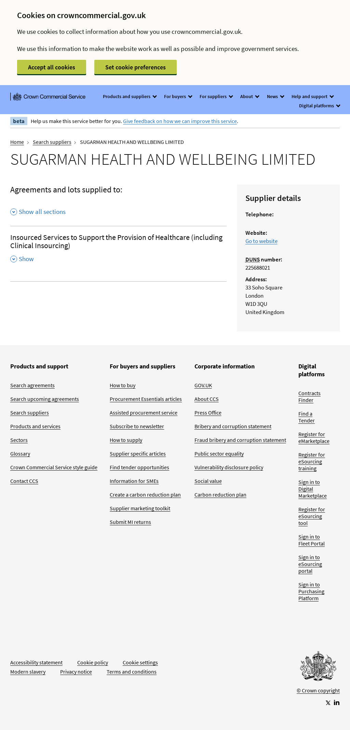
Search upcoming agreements (44, 398)
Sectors (19, 439)
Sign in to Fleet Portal (311, 540)
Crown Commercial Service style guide (53, 467)
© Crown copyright (318, 690)
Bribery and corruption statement (232, 426)
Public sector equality (219, 453)
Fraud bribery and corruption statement (240, 439)
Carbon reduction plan (220, 494)
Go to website (261, 241)
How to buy (122, 385)
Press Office (207, 412)
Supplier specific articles (138, 453)
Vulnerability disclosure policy (228, 467)
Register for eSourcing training (311, 461)
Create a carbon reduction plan (145, 494)
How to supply (126, 439)
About (249, 96)
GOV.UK (203, 385)
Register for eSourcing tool (311, 516)
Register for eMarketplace (313, 437)
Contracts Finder (309, 396)
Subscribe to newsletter (137, 426)
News (275, 96)
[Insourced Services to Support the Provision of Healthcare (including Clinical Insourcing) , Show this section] (118, 250)
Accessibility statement (36, 662)
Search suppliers (52, 141)
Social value (208, 480)
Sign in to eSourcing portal (310, 564)
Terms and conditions (132, 671)
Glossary (20, 453)
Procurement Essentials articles (146, 398)
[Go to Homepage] (318, 668)
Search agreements (32, 385)
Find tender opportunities (139, 467)
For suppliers (216, 96)
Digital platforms (319, 106)
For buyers (178, 96)
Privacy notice (76, 671)
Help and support (312, 96)
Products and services (35, 426)
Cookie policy (92, 662)
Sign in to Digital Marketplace (312, 488)
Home (17, 141)
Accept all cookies (51, 67)
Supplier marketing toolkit (140, 508)
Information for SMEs (134, 480)
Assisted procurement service (143, 412)
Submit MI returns (130, 521)
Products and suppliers (129, 96)
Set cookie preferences (135, 67)
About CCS (206, 398)
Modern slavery (27, 671)
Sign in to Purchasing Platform (311, 591)
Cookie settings (140, 662)
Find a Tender (306, 417)
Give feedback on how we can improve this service (180, 121)
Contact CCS (24, 480)
